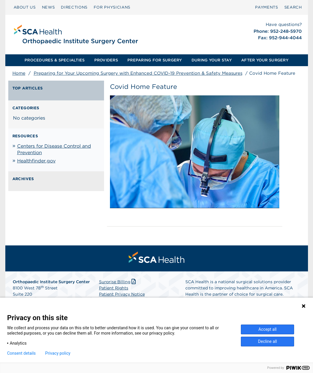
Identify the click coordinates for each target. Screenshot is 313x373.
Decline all (267, 341)
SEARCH (293, 7)
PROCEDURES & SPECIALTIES (55, 60)
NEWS (48, 7)
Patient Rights (113, 288)
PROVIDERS (106, 60)
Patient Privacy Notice (122, 294)
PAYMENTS (266, 7)
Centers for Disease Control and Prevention (54, 149)
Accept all (267, 329)
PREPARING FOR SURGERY (154, 60)
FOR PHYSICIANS (112, 7)
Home (18, 73)
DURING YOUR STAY (212, 60)
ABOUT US (25, 7)
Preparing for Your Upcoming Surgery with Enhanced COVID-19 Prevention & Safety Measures (138, 73)
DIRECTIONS (74, 7)
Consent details (21, 353)
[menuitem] (24, 7)
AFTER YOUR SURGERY (264, 60)
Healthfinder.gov (36, 161)
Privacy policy (57, 353)
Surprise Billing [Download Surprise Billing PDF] (118, 281)
